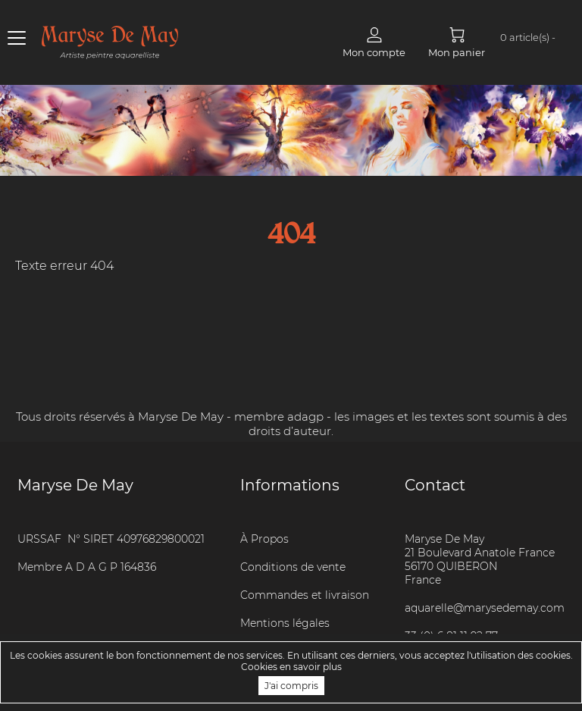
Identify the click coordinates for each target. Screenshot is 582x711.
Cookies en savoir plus (291, 666)
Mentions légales (285, 623)
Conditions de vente (293, 567)
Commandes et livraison (304, 595)
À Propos (264, 539)
